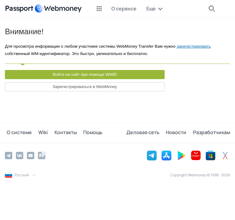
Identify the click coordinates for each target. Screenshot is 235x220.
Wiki (39, 132)
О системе (17, 132)
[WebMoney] (58, 8)
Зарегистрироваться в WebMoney (85, 86)
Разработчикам (211, 132)
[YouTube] (30, 155)
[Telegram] (8, 155)
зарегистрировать (194, 46)
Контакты (60, 132)
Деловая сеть (146, 132)
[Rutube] (41, 155)
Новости (178, 132)
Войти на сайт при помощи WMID (85, 74)
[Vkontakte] (19, 155)
